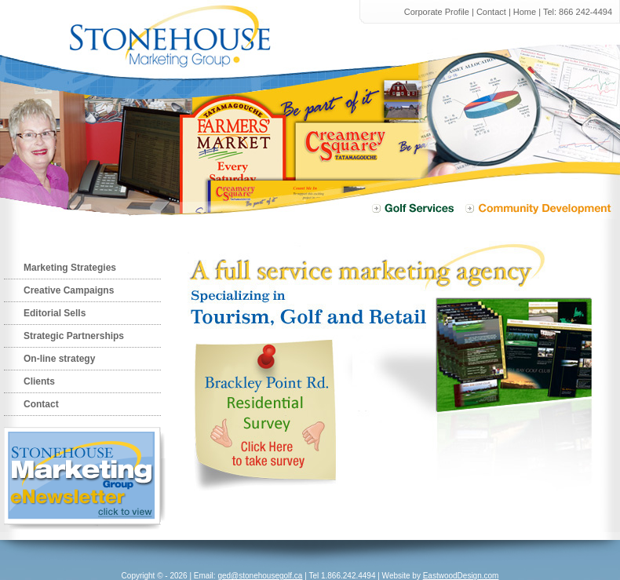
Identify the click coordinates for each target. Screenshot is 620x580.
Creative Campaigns (69, 290)
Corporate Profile (436, 11)
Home (524, 11)
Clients (39, 381)
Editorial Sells (55, 313)
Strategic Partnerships (74, 335)
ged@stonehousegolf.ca (259, 575)
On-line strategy (59, 358)
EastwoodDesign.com (461, 575)
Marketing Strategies (70, 267)
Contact (491, 11)
